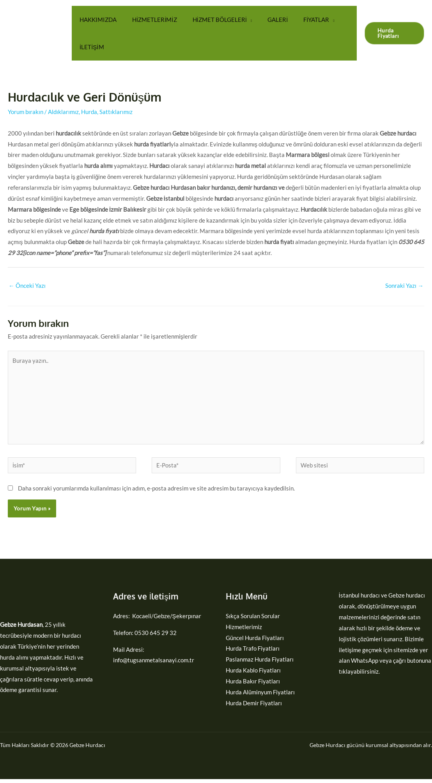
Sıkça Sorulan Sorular (253, 619)
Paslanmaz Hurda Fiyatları (260, 663)
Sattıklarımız (116, 111)
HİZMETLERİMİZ (148, 19)
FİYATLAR (299, 19)
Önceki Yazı (27, 285)
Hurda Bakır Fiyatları (253, 684)
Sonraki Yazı (404, 285)
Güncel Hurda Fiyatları (255, 641)
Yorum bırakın (25, 111)
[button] (392, 33)
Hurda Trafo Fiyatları (253, 652)
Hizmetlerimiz (244, 630)
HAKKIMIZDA (96, 19)
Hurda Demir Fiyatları (254, 706)
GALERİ (264, 19)
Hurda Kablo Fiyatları (253, 674)
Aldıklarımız (63, 111)
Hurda (89, 111)
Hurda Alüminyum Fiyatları (260, 695)
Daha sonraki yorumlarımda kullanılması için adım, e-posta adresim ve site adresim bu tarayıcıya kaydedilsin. (156, 492)
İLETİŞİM (90, 46)
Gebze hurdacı (406, 599)
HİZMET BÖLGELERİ (210, 19)
